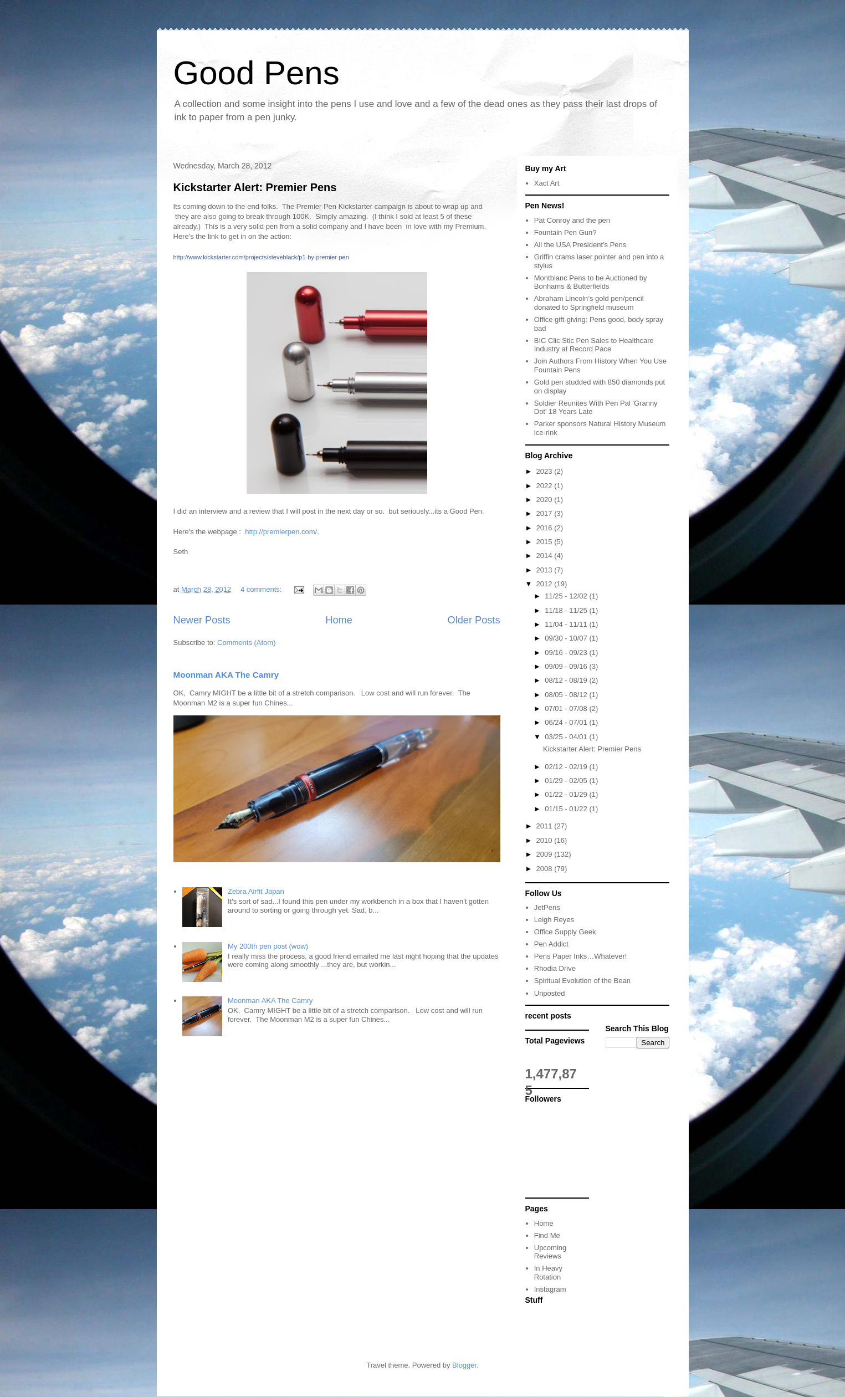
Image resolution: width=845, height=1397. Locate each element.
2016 (545, 528)
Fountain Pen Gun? (565, 232)
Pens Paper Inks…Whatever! (580, 956)
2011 (545, 826)
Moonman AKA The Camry (226, 674)
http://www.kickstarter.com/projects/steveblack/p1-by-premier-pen (261, 257)
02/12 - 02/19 (567, 767)
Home (338, 620)
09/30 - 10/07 (567, 638)
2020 (545, 499)
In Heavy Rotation (548, 1272)
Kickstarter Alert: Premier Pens (255, 187)
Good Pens (256, 72)
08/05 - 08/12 (567, 694)
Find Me (547, 1235)
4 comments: (262, 589)
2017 (545, 513)
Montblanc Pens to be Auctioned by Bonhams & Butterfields (590, 282)
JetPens (547, 907)
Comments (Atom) (246, 642)
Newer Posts (202, 620)
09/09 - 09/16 (567, 666)
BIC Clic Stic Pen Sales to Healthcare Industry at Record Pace (594, 345)
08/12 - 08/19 (567, 680)
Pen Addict (551, 944)
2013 (545, 570)
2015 (545, 542)
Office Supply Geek (565, 932)
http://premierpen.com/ (281, 532)
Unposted (549, 993)
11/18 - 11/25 (567, 610)
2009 (545, 854)
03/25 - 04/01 (567, 737)
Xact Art (547, 183)
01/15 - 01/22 (567, 809)
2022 (545, 486)
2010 (545, 840)
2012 (545, 584)
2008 (545, 868)
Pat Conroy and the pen (572, 220)
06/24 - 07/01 (567, 722)
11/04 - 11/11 (567, 624)
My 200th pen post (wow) (268, 946)
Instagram (550, 1289)
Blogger (464, 1365)
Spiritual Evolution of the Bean (582, 980)
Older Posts (473, 620)
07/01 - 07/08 (567, 708)
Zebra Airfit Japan (256, 891)
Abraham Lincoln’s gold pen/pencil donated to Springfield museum (589, 302)
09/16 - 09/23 (567, 652)
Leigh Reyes (554, 919)
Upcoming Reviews (550, 1252)
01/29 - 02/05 (567, 780)
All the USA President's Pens (580, 244)
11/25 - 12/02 (567, 596)
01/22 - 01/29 (567, 794)
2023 (545, 471)
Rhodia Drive (555, 968)
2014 (545, 555)
